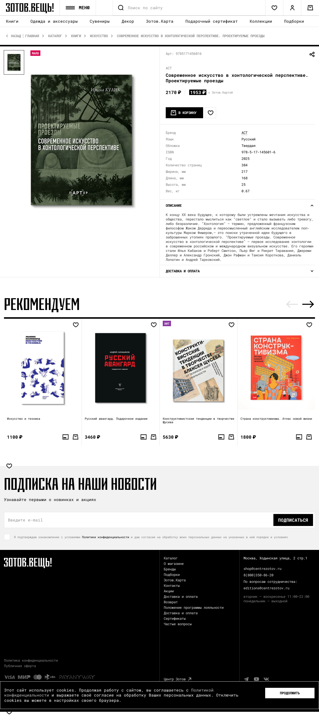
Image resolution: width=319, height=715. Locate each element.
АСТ (244, 132)
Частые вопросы (178, 624)
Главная (32, 36)
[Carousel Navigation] (300, 304)
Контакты (172, 585)
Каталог (55, 36)
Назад (16, 36)
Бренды (170, 569)
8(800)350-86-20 (258, 575)
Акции (169, 591)
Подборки (294, 21)
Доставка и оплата (181, 596)
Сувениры (100, 21)
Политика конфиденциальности (31, 660)
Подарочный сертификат (211, 21)
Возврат (171, 602)
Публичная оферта (20, 666)
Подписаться (293, 520)
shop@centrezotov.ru (262, 568)
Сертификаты (175, 618)
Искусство (99, 36)
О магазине (174, 563)
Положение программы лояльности (194, 607)
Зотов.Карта (159, 21)
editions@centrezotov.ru (266, 588)
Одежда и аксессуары (54, 21)
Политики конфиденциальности (105, 537)
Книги (12, 21)
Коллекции (261, 21)
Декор (128, 21)
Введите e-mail (25, 520)
